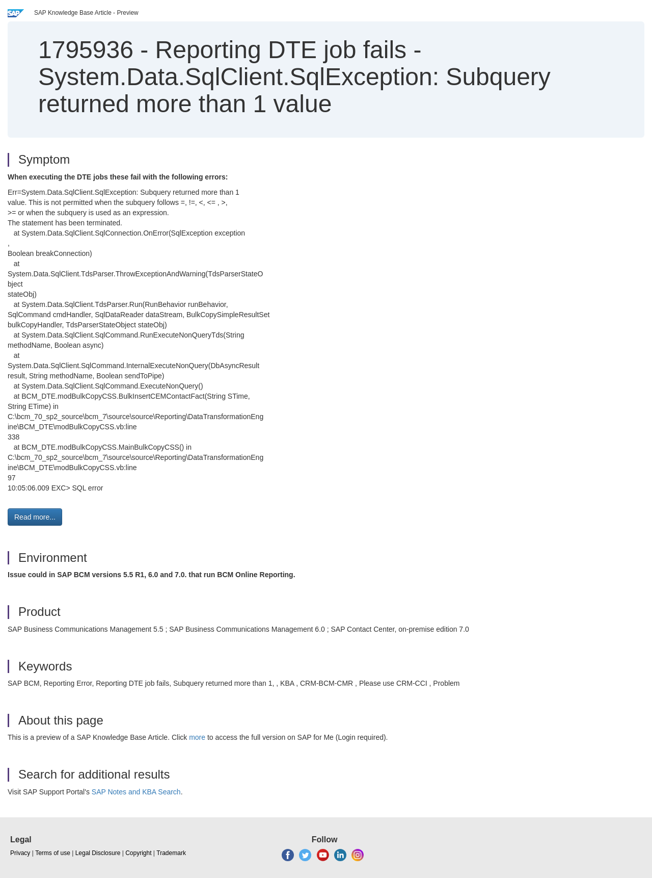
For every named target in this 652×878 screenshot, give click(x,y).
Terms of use (52, 853)
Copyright (138, 853)
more (197, 737)
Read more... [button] (35, 517)
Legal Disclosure (98, 853)
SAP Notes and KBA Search (136, 792)
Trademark (171, 853)
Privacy (20, 853)
